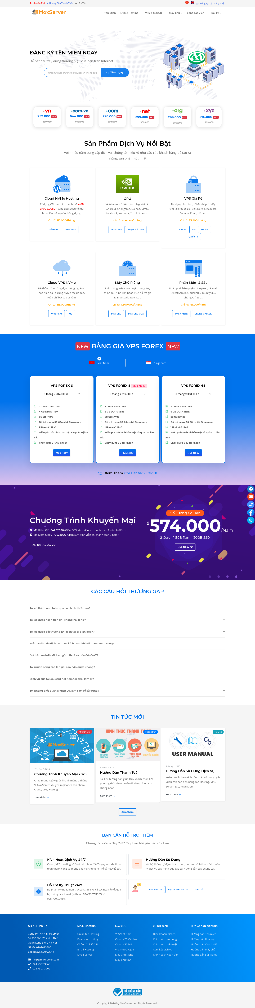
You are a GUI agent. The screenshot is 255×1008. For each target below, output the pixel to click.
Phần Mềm (181, 313)
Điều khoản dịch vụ (164, 934)
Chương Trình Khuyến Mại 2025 (60, 774)
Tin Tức (80, 3)
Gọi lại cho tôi (178, 889)
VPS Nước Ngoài (125, 949)
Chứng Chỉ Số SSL (88, 944)
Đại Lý (215, 13)
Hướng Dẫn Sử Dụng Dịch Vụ (190, 771)
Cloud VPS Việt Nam (127, 939)
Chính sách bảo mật (165, 944)
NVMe (204, 229)
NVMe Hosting (129, 13)
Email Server (84, 954)
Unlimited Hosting (88, 934)
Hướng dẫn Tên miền (203, 934)
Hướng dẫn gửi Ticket (204, 954)
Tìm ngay (115, 72)
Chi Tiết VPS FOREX (140, 473)
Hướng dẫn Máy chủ (203, 949)
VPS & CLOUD (153, 13)
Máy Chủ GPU (136, 229)
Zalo (199, 889)
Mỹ (70, 313)
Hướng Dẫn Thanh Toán (120, 773)
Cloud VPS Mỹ (123, 944)
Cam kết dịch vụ (162, 949)
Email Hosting (85, 949)
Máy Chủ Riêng (124, 954)
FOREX (182, 229)
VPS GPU (116, 229)
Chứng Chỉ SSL (203, 313)
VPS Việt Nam (123, 934)
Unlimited (53, 229)
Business (70, 229)
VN (194, 229)
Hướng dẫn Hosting (202, 939)
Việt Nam (56, 313)
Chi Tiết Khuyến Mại (44, 545)
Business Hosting (87, 939)
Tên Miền (110, 13)
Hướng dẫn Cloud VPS (204, 944)
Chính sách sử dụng (165, 939)
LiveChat (155, 889)
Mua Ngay (62, 452)
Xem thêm (41, 797)
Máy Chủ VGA (136, 313)
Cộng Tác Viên (195, 13)
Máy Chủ (174, 13)
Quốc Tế (193, 236)
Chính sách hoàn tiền (165, 954)
